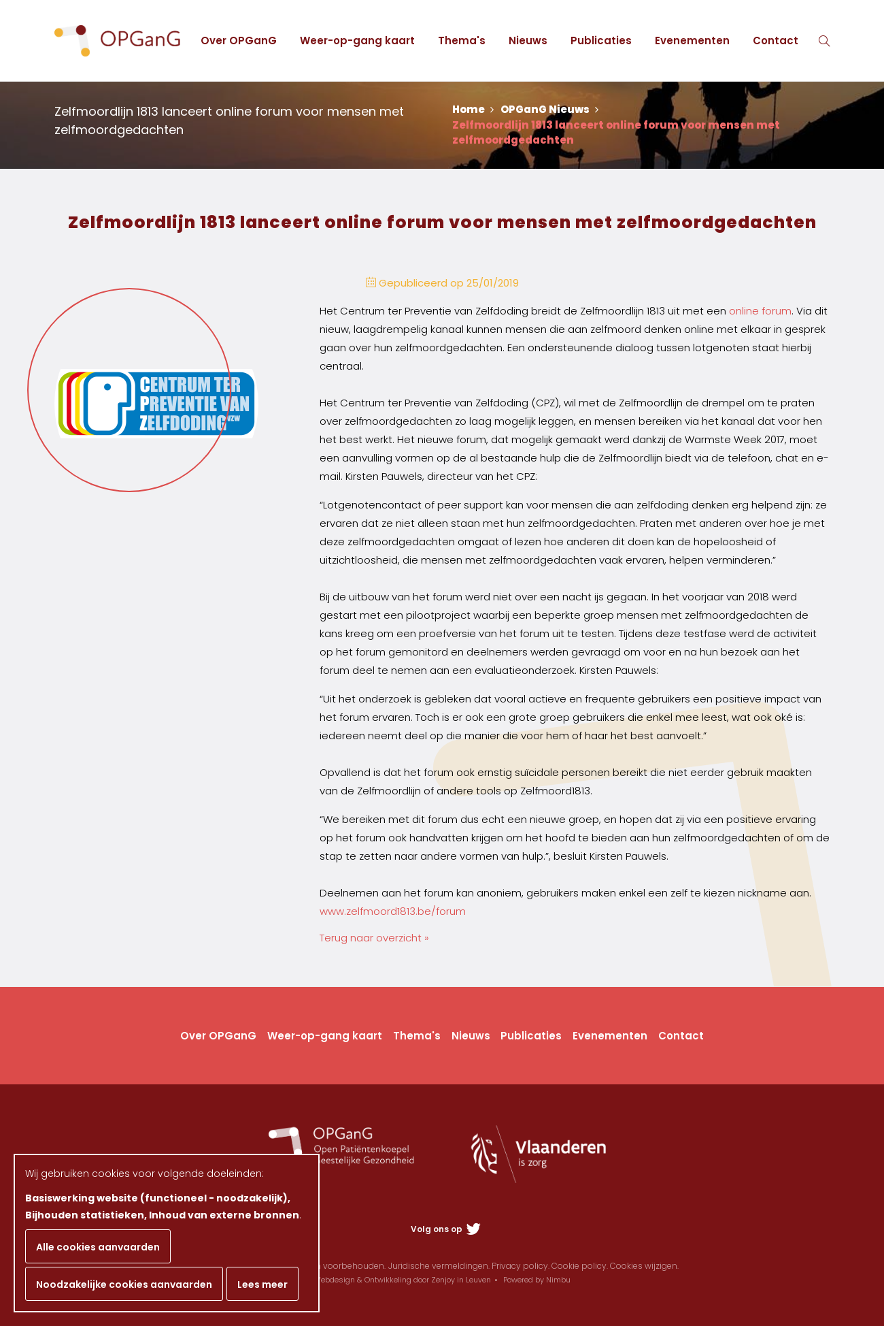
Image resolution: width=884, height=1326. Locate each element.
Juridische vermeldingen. (439, 1266)
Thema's (462, 40)
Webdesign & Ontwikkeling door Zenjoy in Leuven (402, 1279)
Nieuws (528, 40)
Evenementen (692, 40)
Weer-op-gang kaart (357, 40)
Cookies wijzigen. (644, 1266)
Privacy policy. (520, 1266)
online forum (760, 311)
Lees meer (262, 1284)
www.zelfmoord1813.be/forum (393, 911)
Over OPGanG (239, 40)
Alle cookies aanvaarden (98, 1247)
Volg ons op (446, 1229)
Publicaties (601, 40)
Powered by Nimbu (537, 1279)
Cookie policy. (579, 1266)
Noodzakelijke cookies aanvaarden (124, 1284)
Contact (775, 40)
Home (473, 109)
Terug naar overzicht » (374, 938)
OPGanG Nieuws (549, 109)
